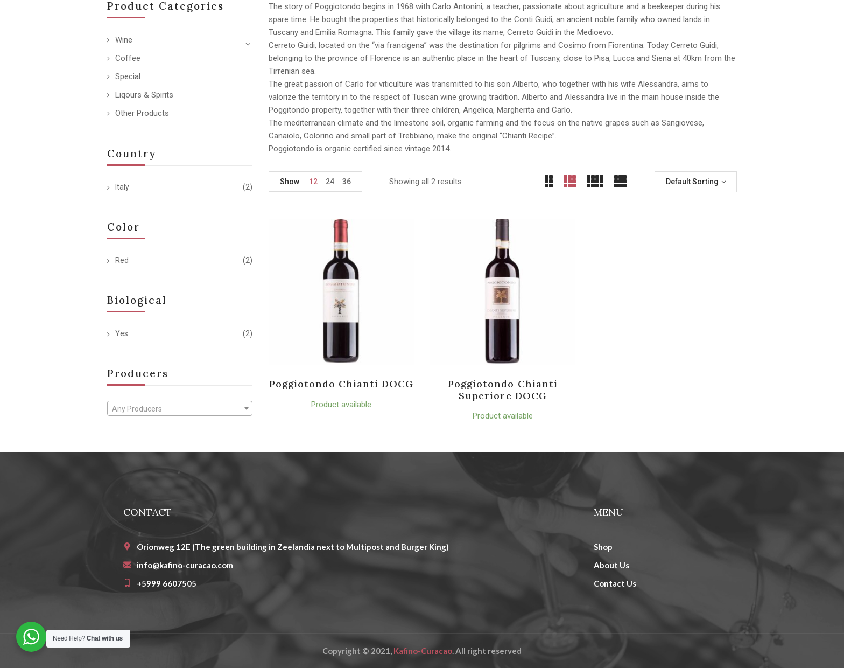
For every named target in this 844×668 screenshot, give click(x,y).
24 (330, 181)
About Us (611, 565)
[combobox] (179, 408)
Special (127, 76)
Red (122, 260)
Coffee (127, 58)
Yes (121, 333)
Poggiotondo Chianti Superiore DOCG (503, 390)
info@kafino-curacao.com (185, 565)
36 (346, 181)
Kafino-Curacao (422, 651)
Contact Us (615, 583)
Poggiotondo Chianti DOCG (341, 384)
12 (313, 181)
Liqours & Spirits (144, 95)
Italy (122, 187)
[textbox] (180, 408)
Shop (603, 547)
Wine (123, 40)
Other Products (142, 113)
